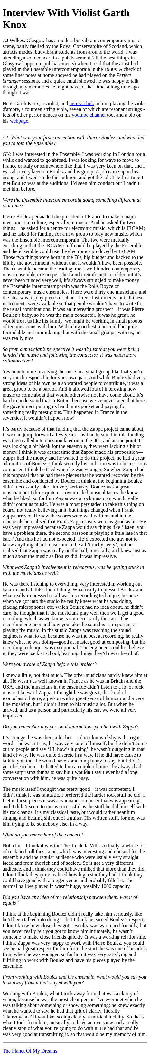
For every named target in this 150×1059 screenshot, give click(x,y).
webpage (19, 120)
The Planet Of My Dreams (30, 1051)
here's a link (82, 103)
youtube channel (89, 115)
